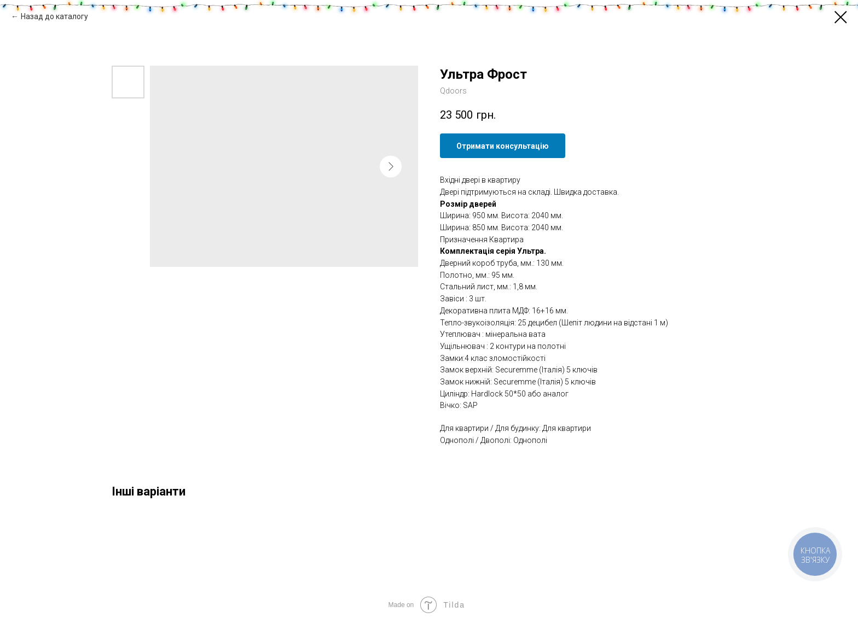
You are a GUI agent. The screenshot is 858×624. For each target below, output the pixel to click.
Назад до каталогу (54, 16)
